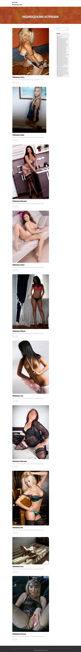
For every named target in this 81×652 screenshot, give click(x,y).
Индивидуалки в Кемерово (63, 64)
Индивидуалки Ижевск (62, 40)
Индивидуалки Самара (62, 52)
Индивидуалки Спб (62, 53)
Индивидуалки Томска (62, 55)
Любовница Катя (18, 566)
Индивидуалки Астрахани (63, 38)
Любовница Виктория (19, 201)
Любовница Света (18, 77)
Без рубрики (61, 36)
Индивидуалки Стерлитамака (64, 54)
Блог (59, 37)
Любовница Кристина (19, 461)
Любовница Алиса (18, 265)
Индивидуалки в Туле (62, 70)
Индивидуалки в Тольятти (63, 69)
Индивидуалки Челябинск (63, 58)
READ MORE (15, 82)
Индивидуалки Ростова (63, 51)
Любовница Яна (17, 527)
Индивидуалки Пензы (62, 49)
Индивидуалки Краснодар (63, 43)
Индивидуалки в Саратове (63, 68)
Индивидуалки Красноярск (63, 44)
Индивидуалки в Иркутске (63, 63)
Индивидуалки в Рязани (63, 67)
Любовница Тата (17, 396)
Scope (47, 650)
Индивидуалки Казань (62, 41)
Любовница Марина (18, 331)
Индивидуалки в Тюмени (63, 71)
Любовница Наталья (19, 634)
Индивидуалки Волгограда (63, 39)
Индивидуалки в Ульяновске (63, 72)
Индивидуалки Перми (62, 50)
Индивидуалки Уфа (62, 56)
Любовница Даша (18, 135)
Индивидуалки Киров (62, 42)
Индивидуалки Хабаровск (63, 57)
